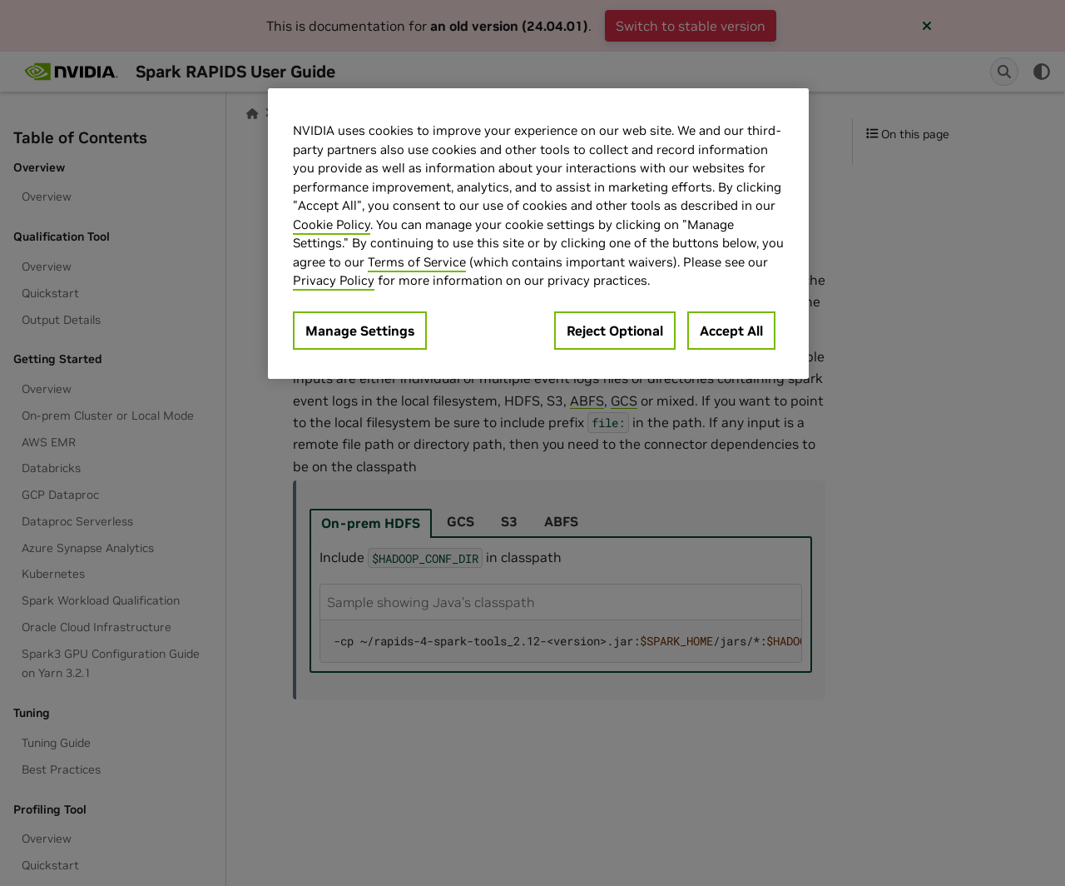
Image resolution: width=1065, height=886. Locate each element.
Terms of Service (417, 262)
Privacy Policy (333, 280)
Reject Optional (615, 330)
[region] (538, 233)
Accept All (731, 330)
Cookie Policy (331, 224)
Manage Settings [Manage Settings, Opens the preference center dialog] (359, 330)
